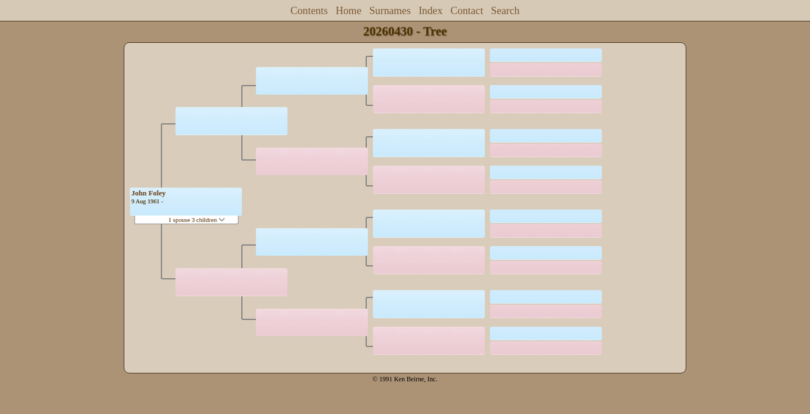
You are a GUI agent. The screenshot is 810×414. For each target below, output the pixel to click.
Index (430, 10)
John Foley (148, 193)
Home (349, 10)
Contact (467, 10)
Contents (309, 10)
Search (505, 10)
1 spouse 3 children (196, 219)
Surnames (390, 10)
